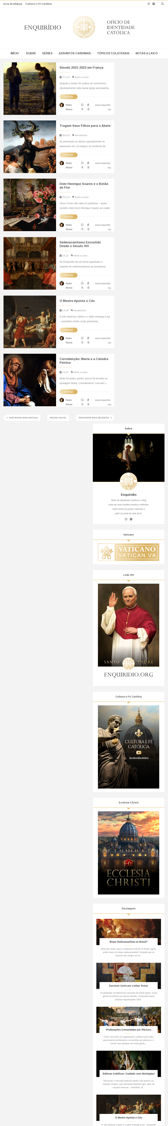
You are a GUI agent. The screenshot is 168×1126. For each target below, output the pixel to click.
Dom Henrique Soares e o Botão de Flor (84, 185)
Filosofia (130, 735)
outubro (132, 815)
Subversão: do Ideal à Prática (80, 1045)
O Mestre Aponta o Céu (77, 301)
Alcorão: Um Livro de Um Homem (134, 1054)
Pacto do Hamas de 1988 (130, 1037)
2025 (128, 792)
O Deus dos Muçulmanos (129, 1050)
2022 (128, 807)
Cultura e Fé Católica (38, 3)
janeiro (132, 900)
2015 (128, 934)
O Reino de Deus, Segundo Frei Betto (32, 1040)
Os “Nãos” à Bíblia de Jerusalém (29, 1048)
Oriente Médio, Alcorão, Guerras (133, 1062)
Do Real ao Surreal (74, 1050)
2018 (128, 920)
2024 (128, 797)
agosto (132, 825)
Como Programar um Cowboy (80, 1033)
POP (150, 969)
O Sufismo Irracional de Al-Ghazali (134, 1029)
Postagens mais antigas (23, 418)
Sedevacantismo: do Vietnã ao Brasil (31, 1036)
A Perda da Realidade (76, 1062)
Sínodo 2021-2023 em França (81, 67)
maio (131, 880)
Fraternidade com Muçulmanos (133, 1045)
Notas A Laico (132, 969)
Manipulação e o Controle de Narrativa (85, 1037)
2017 (128, 925)
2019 (128, 915)
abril (130, 885)
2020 (128, 910)
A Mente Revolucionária (77, 1058)
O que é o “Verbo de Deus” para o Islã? (137, 1033)
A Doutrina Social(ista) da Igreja (28, 1068)
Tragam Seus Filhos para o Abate (85, 125)
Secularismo (81, 135)
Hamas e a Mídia (125, 1041)
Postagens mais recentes (94, 418)
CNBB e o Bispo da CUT (24, 1052)
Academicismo (133, 729)
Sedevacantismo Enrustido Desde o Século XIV (80, 244)
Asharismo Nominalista (128, 1025)
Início (15, 53)
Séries (47, 53)
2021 (128, 906)
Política (129, 747)
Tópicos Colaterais (113, 53)
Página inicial (58, 418)
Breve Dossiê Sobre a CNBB (27, 1057)
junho (131, 835)
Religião (129, 753)
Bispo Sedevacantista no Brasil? (29, 1025)
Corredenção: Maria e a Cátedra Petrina (84, 360)
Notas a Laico (147, 53)
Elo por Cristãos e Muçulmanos (133, 1058)
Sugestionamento (73, 1025)
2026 (128, 787)
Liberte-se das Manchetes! (78, 1054)
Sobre (31, 53)
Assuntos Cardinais (75, 53)
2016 (128, 929)
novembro (134, 811)
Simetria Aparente (73, 1041)
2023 (128, 802)
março (132, 890)
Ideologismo (132, 741)
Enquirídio (44, 1091)
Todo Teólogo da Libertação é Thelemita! (33, 1044)
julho (131, 830)
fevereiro (133, 895)
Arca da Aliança (12, 3)
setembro (133, 820)
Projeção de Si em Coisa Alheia (81, 1029)
